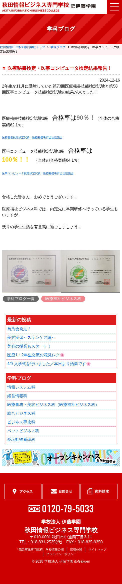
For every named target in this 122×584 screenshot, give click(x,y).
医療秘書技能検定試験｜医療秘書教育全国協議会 (32, 137)
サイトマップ (97, 549)
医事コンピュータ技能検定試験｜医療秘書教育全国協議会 (38, 173)
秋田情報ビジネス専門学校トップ (22, 47)
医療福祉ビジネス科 (63, 298)
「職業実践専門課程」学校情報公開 (40, 549)
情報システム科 (21, 387)
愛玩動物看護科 (21, 439)
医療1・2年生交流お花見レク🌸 (36, 355)
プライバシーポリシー (61, 554)
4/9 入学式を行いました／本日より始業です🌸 (49, 364)
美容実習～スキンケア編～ (31, 337)
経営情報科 (17, 396)
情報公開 (76, 549)
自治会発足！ (19, 329)
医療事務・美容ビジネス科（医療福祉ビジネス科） (53, 404)
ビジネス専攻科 (21, 422)
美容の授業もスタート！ (29, 346)
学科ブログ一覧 (21, 298)
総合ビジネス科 (21, 413)
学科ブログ (58, 47)
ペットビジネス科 (23, 431)
